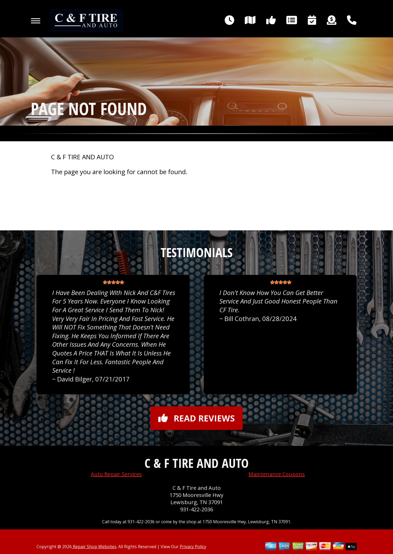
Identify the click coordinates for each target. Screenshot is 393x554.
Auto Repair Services (116, 474)
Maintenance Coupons (277, 474)
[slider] (113, 282)
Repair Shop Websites (94, 546)
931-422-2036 (196, 509)
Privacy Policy (193, 546)
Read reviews (196, 418)
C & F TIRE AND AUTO (82, 157)
